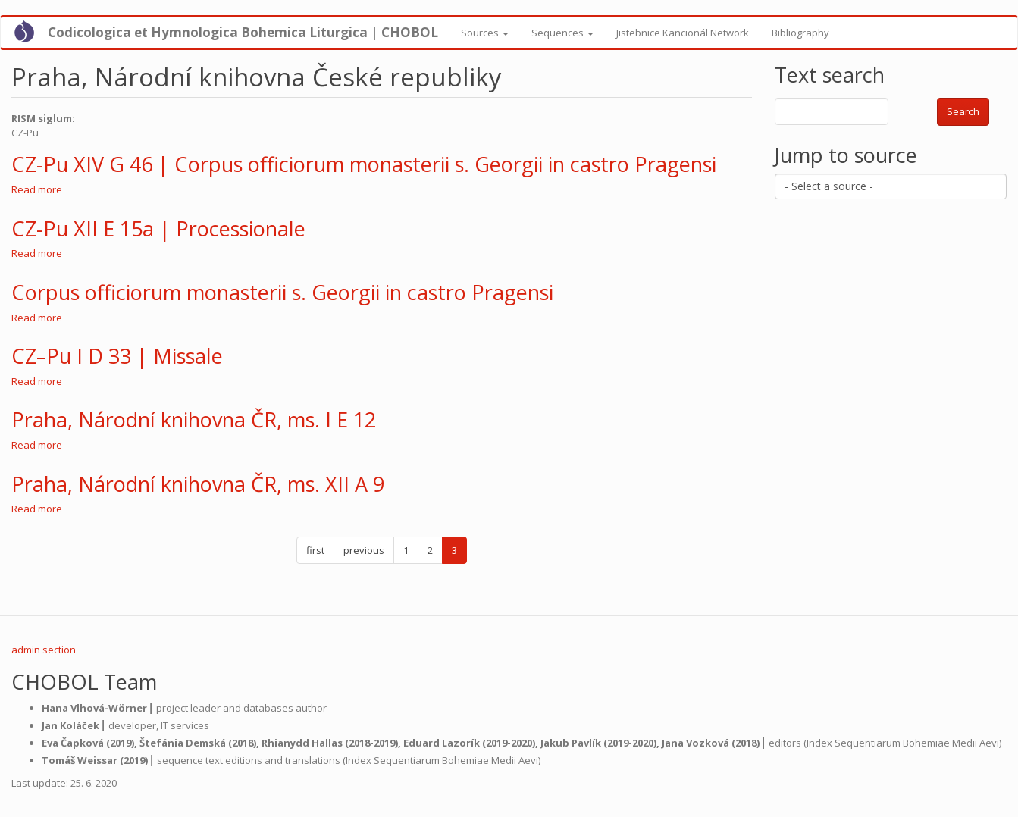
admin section (43, 649)
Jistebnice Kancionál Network (682, 32)
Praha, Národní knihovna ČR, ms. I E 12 (193, 419)
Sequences (562, 32)
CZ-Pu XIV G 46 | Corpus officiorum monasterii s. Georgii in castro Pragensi (363, 164)
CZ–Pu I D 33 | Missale (117, 356)
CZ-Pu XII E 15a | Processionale (158, 228)
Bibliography (800, 32)
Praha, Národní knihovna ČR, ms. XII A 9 (197, 484)
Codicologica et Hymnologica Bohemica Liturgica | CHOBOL (243, 32)
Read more (36, 189)
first (315, 550)
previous (363, 550)
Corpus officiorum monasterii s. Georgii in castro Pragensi (282, 292)
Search (963, 111)
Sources (485, 32)
